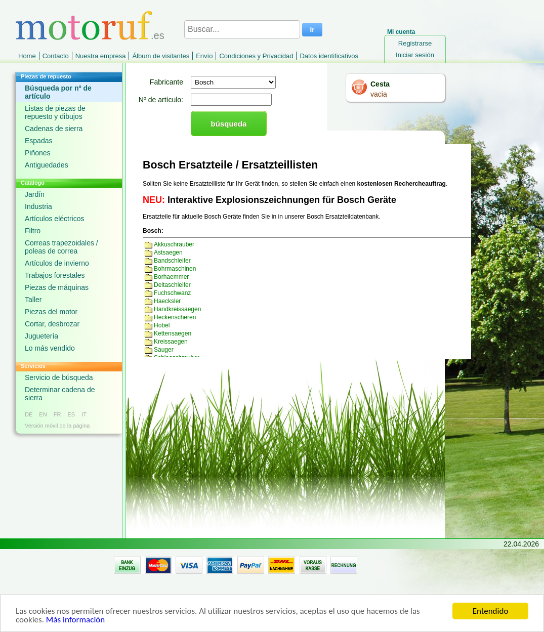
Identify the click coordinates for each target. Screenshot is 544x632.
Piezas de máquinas (57, 287)
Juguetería (41, 336)
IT (84, 414)
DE (28, 414)
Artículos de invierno (57, 263)
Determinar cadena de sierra (60, 394)
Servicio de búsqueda (59, 377)
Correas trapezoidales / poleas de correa (61, 247)
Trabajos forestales (55, 275)
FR (57, 414)
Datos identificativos (329, 56)
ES (71, 414)
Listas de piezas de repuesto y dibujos (55, 112)
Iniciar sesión (415, 55)
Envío (204, 56)
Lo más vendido (50, 348)
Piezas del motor (51, 312)
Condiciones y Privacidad (256, 56)
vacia (378, 94)
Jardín (35, 194)
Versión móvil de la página (57, 426)
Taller (33, 300)
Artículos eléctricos (54, 219)
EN (43, 414)
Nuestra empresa (100, 56)
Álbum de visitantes (160, 56)
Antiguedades (46, 165)
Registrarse (415, 43)
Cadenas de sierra (53, 128)
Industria (38, 206)
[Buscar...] (242, 29)
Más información (75, 621)
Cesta (380, 84)
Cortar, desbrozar (52, 324)
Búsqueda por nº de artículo (58, 92)
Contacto (56, 56)
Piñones (38, 153)
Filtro (32, 231)
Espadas (38, 141)
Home (27, 56)
